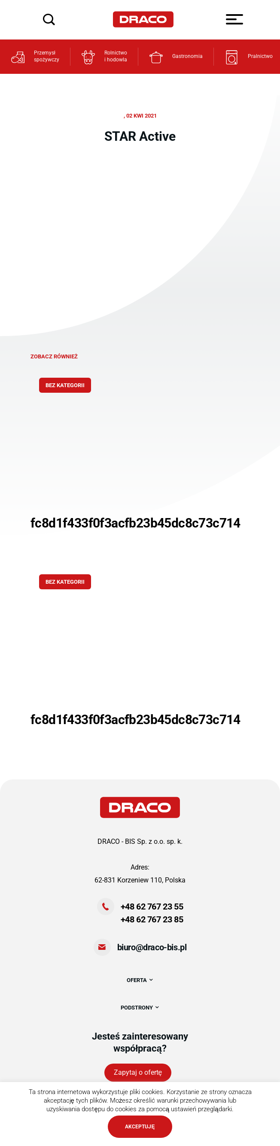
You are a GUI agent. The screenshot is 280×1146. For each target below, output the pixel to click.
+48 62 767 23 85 (152, 919)
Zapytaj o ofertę (138, 1072)
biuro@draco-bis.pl (152, 947)
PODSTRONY (140, 1007)
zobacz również (54, 356)
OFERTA (140, 980)
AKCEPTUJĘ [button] (140, 1127)
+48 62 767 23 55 (152, 906)
